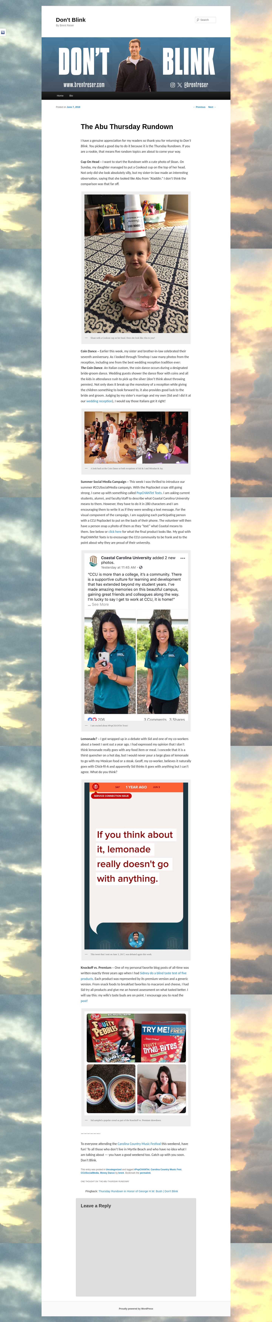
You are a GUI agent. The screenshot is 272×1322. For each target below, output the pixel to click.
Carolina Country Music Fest (166, 1169)
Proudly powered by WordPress (136, 1308)
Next (212, 107)
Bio (71, 95)
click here (114, 532)
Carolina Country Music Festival (139, 1144)
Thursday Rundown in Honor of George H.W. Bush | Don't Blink (138, 1191)
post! (84, 1001)
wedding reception (99, 401)
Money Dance (107, 1173)
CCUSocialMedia (90, 1173)
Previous (199, 107)
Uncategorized (114, 1169)
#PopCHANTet (141, 1169)
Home (60, 95)
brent (121, 1173)
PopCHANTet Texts (149, 493)
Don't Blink (71, 20)
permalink (145, 1173)
